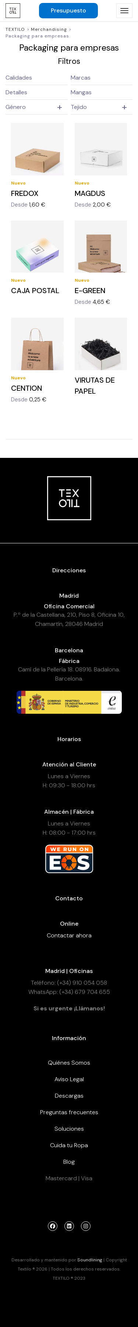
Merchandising (49, 29)
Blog (69, 1162)
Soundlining (89, 1260)
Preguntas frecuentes (69, 1112)
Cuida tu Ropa (69, 1145)
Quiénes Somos (69, 1063)
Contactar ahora (69, 935)
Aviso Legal (69, 1079)
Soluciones (69, 1129)
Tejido (79, 107)
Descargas (69, 1096)
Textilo (15, 29)
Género (16, 107)
